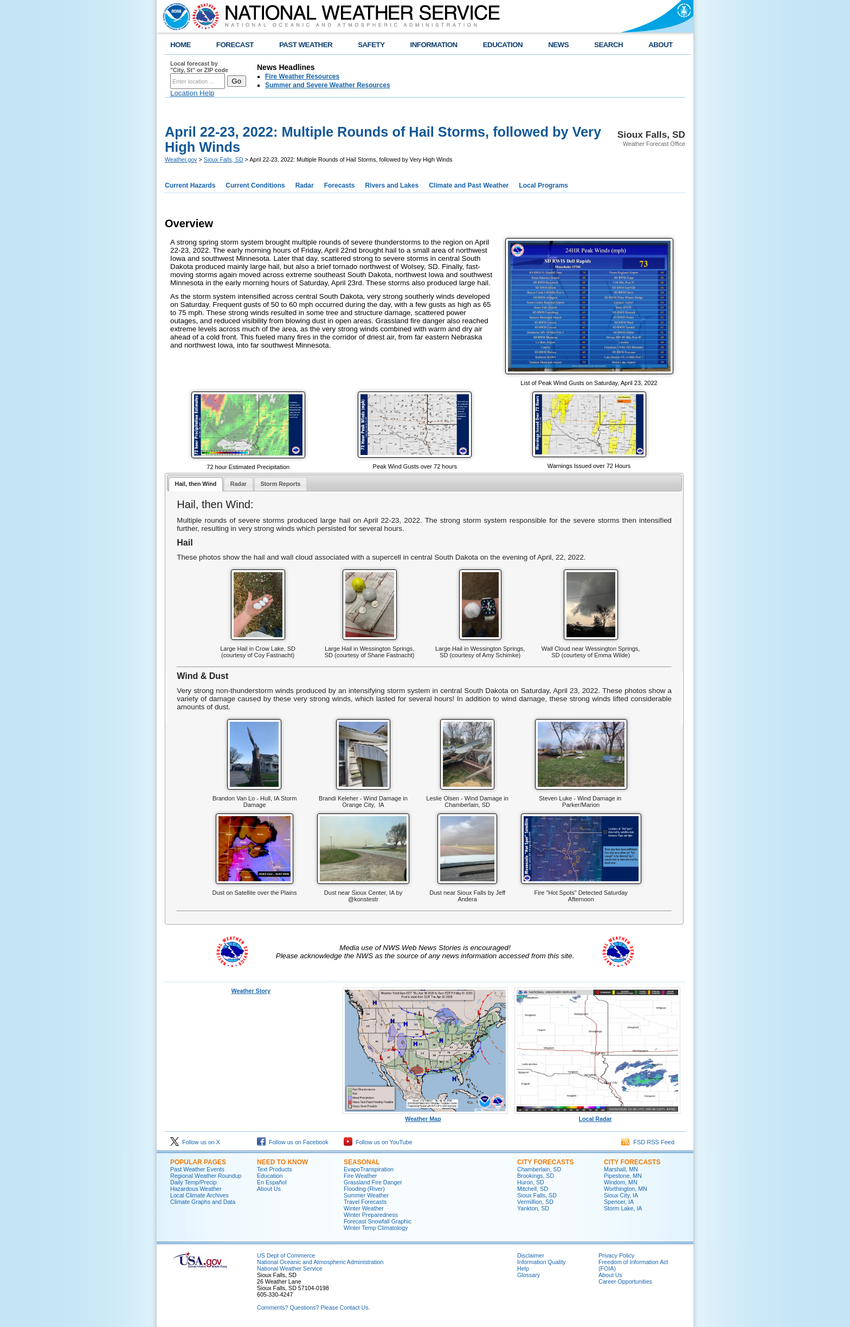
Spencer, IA (619, 1201)
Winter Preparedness (371, 1214)
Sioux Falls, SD (223, 159)
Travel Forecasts (365, 1201)
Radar (304, 185)
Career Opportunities (625, 1281)
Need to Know (282, 1162)
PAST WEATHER (305, 45)
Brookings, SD (535, 1175)
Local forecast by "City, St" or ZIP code (199, 66)
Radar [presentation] (238, 483)
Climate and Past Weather (468, 185)
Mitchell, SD (532, 1188)
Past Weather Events (197, 1169)
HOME (180, 45)
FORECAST (235, 45)
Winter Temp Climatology (376, 1228)
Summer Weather (366, 1195)
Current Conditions (255, 185)
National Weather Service (290, 1268)
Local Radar (597, 1116)
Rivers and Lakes (391, 185)
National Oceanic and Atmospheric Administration (320, 1262)
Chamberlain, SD (539, 1169)
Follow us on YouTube (378, 1142)
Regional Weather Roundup (205, 1175)
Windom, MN (621, 1182)
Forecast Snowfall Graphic (377, 1221)
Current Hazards (190, 185)
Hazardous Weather (196, 1188)
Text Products (274, 1169)
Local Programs (543, 185)
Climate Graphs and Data (202, 1201)
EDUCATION (503, 45)
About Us (269, 1188)
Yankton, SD (533, 1208)
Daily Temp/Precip (193, 1182)
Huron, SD (530, 1182)
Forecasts (339, 185)
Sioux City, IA (621, 1195)
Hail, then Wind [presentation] (195, 483)
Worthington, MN (625, 1188)
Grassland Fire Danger (373, 1182)
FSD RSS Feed (647, 1142)
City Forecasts (545, 1162)
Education (269, 1175)
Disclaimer (530, 1255)
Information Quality (541, 1262)
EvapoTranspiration (369, 1169)
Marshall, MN (621, 1169)
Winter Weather (364, 1208)
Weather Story (251, 991)
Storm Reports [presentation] (280, 483)
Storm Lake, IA (623, 1208)
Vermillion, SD (535, 1201)
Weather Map (425, 1116)
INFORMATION (434, 45)
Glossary (528, 1275)
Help (523, 1268)
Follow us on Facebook (293, 1142)
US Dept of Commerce (286, 1255)
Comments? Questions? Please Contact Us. (313, 1307)
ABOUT (660, 45)
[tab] (196, 484)
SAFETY (371, 45)
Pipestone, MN (623, 1175)
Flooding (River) (364, 1188)
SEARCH (608, 45)
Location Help (192, 93)
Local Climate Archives (199, 1195)
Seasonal (362, 1162)
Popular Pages (198, 1162)
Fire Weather (360, 1175)
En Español (272, 1182)
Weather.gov (181, 159)
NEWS (558, 45)
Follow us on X (195, 1142)
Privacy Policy (616, 1255)
